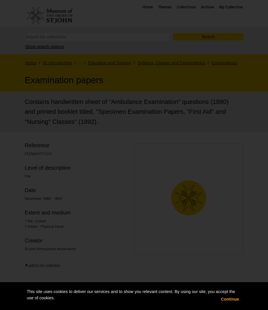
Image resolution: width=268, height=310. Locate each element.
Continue (230, 299)
